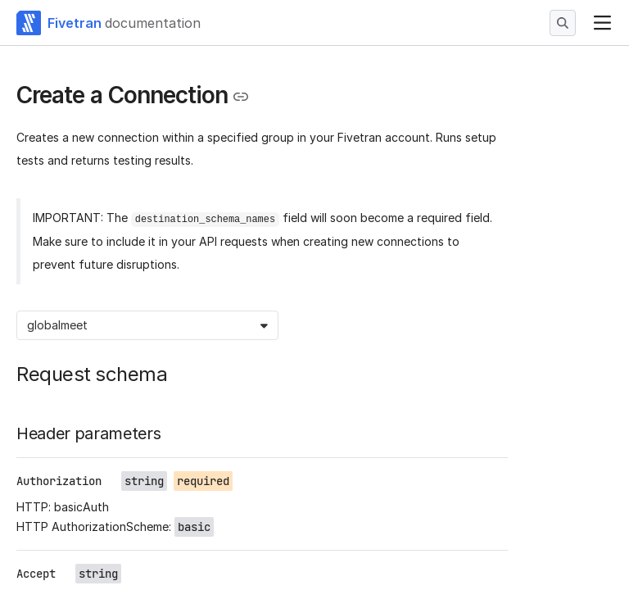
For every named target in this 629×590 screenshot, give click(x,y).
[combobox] (28, 325)
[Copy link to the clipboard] (241, 96)
